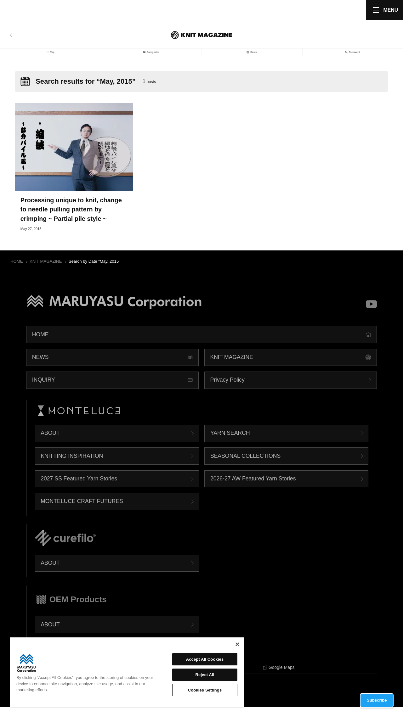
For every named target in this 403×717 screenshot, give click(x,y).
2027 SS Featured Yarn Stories (79, 488)
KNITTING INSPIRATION (72, 465)
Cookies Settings (205, 690)
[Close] (237, 644)
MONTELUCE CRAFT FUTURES (82, 510)
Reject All (205, 674)
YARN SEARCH (230, 442)
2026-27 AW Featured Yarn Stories (253, 488)
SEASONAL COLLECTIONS (245, 465)
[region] (127, 672)
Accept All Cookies (205, 659)
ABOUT (50, 442)
